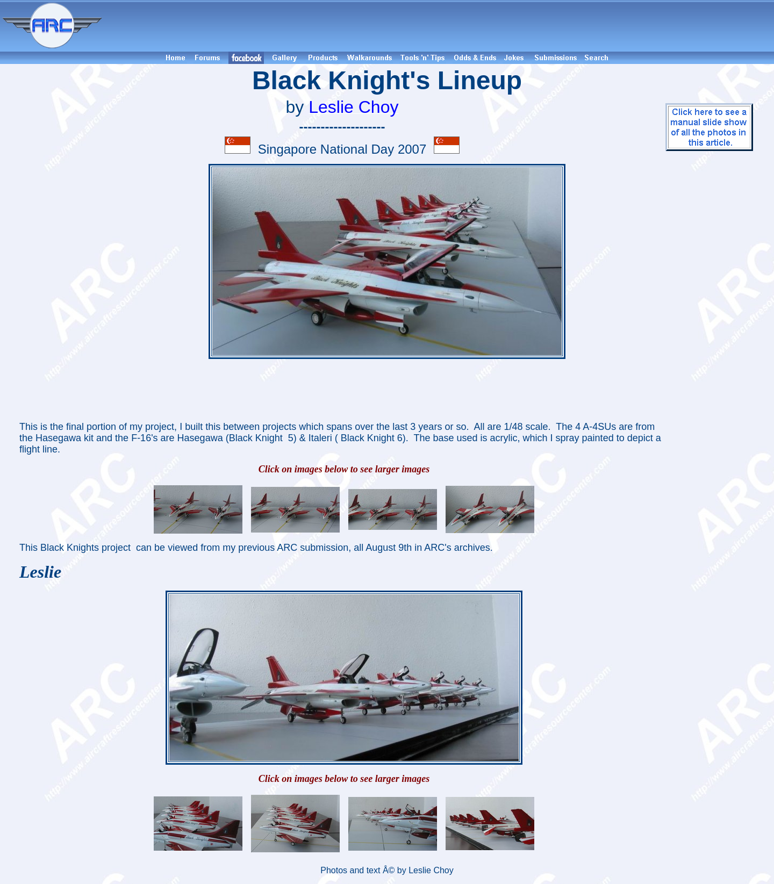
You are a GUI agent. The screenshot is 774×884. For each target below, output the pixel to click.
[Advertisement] (439, 26)
